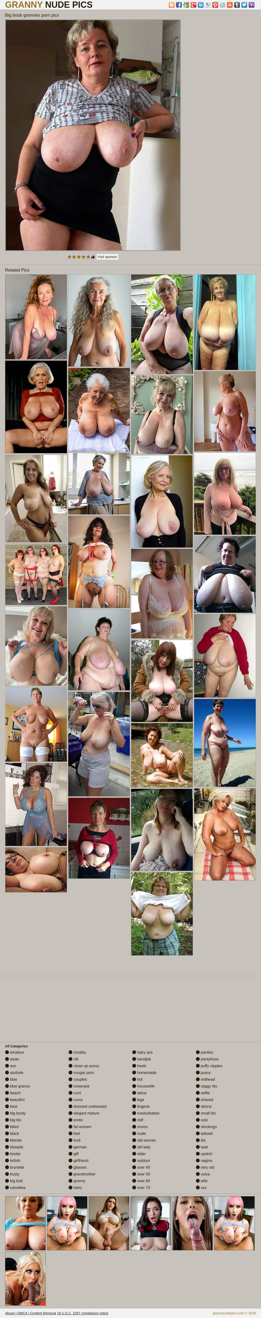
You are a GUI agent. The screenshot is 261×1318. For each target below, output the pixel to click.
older (139, 1154)
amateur (14, 1052)
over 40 (141, 1167)
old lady (141, 1147)
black (12, 1133)
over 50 (141, 1174)
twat (202, 1147)
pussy (203, 1073)
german (78, 1147)
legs (138, 1100)
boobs (13, 1154)
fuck (75, 1140)
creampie (79, 1086)
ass (10, 1066)
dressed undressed (88, 1106)
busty (12, 1174)
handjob (141, 1059)
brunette (14, 1167)
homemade (144, 1073)
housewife (143, 1086)
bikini (12, 1127)
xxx (201, 1188)
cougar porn (81, 1073)
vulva (203, 1174)
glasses (78, 1167)
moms (140, 1127)
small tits (206, 1113)
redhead (205, 1079)
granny (77, 1181)
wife (202, 1181)
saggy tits (206, 1086)
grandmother (82, 1174)
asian (12, 1059)
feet (74, 1133)
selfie (203, 1093)
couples (78, 1079)
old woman (144, 1140)
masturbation (146, 1113)
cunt (75, 1093)
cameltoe (15, 1188)
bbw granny (17, 1086)
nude (139, 1133)
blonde (13, 1140)
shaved (204, 1100)
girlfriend (78, 1161)
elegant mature (84, 1113)
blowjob (14, 1147)
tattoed (204, 1133)
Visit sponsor (107, 257)
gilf (73, 1154)
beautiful (15, 1100)
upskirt (204, 1154)
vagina (204, 1161)
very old (205, 1167)
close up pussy (84, 1066)
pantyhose (207, 1059)
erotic (76, 1120)
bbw (11, 1079)
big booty (15, 1113)
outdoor (141, 1161)
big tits (13, 1120)
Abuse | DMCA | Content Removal (30, 1313)
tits (201, 1140)
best (11, 1106)
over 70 (141, 1188)
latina (139, 1093)
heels (139, 1066)
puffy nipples (209, 1066)
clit (73, 1059)
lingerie (141, 1106)
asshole (14, 1073)
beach (13, 1093)
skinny (204, 1106)
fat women (80, 1127)
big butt (14, 1181)
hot (137, 1079)
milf (137, 1120)
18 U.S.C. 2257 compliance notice (82, 1313)
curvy (76, 1100)
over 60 (141, 1181)
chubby (77, 1052)
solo (202, 1120)
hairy (75, 1188)
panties (204, 1052)
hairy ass (142, 1052)
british (12, 1161)
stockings (206, 1127)
